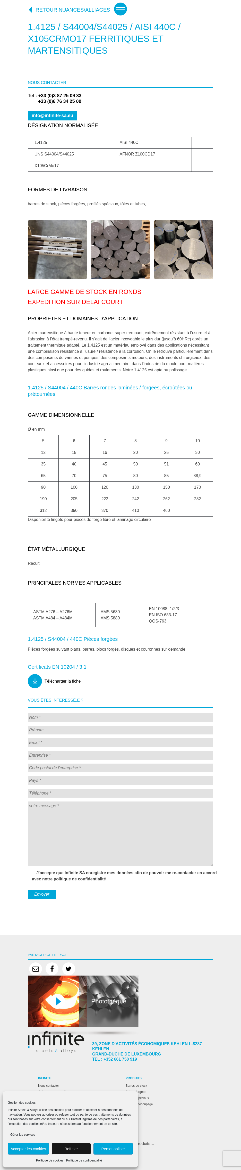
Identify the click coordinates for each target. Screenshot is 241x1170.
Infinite (44, 1078)
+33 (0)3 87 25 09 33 (60, 95)
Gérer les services (22, 1134)
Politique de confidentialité (84, 1160)
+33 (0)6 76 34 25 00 (54, 101)
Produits (134, 1078)
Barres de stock (136, 1085)
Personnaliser (113, 1149)
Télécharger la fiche (63, 681)
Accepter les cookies (28, 1149)
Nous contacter (48, 1085)
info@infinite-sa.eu (52, 115)
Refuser (71, 1149)
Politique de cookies (50, 1160)
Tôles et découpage (139, 1104)
